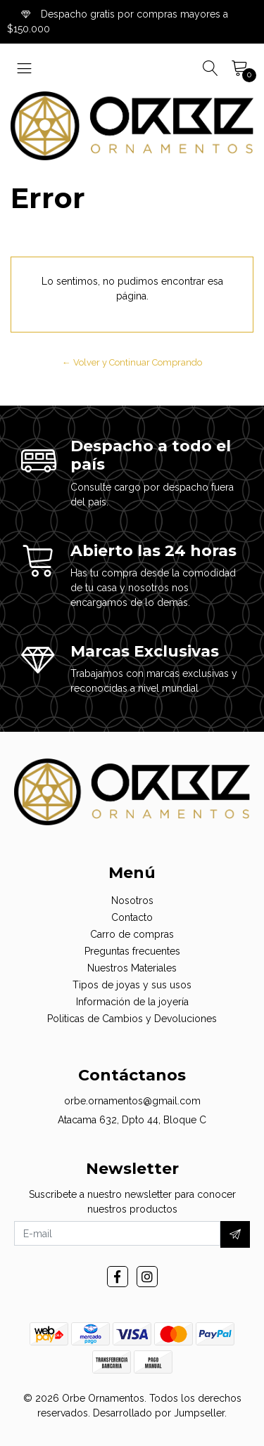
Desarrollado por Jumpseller (159, 1413)
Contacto (132, 917)
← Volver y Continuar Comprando (132, 362)
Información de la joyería (132, 1001)
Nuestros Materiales (132, 968)
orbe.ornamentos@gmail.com (132, 1100)
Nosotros (132, 900)
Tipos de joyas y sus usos (132, 984)
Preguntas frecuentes (132, 951)
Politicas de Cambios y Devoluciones (132, 1018)
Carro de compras (132, 934)
